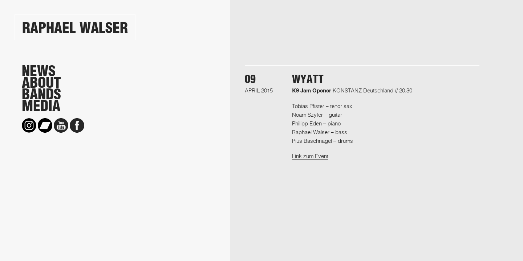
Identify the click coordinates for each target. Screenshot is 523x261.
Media (41, 106)
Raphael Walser (75, 27)
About (41, 82)
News (39, 71)
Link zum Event (310, 156)
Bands (41, 94)
